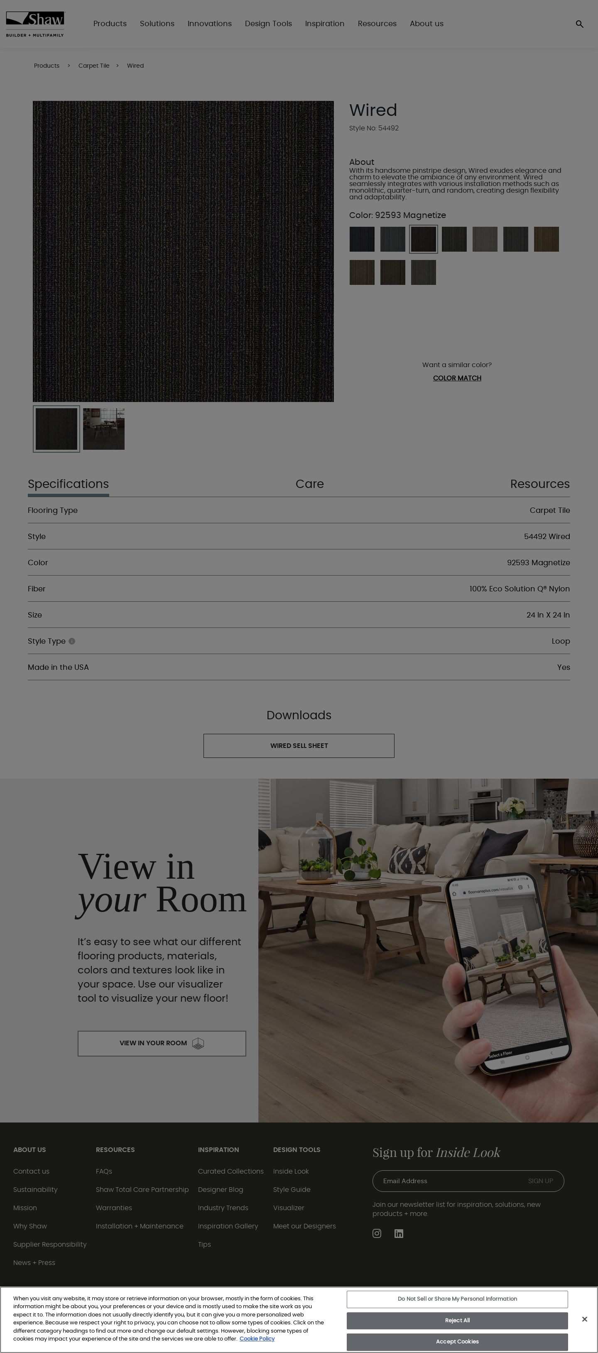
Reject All (457, 1321)
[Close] (585, 1319)
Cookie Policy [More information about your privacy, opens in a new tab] (257, 1339)
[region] (299, 1320)
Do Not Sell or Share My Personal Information (457, 1299)
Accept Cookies (457, 1342)
